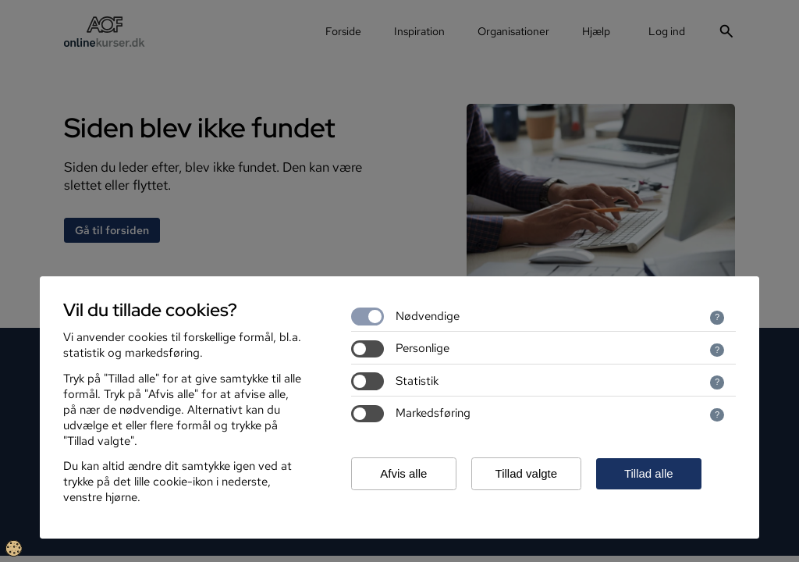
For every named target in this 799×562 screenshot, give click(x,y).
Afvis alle (403, 473)
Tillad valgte (526, 473)
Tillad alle (648, 473)
